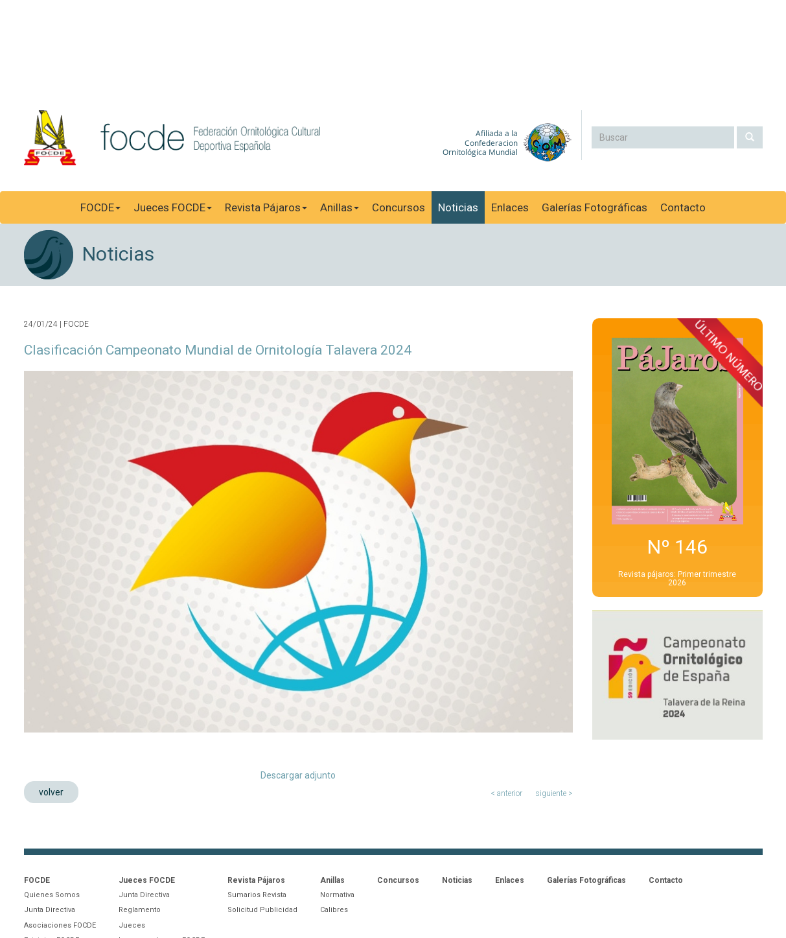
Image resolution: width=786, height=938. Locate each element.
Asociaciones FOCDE (60, 925)
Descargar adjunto (298, 775)
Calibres (334, 910)
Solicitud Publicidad (262, 910)
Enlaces (510, 207)
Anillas (339, 207)
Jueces (132, 925)
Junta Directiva (49, 910)
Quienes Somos (52, 895)
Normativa (337, 895)
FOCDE (100, 207)
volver (51, 792)
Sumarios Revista (256, 895)
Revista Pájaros (266, 207)
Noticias (458, 207)
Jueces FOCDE (172, 207)
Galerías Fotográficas (594, 207)
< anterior (506, 793)
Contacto (683, 207)
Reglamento (140, 910)
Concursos (398, 207)
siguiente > (554, 793)
